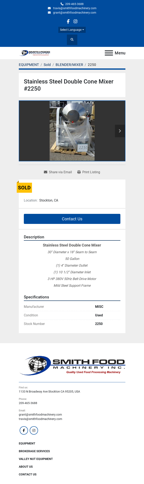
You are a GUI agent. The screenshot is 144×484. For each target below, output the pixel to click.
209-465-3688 (74, 4)
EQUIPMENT (27, 443)
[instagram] (75, 21)
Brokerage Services (34, 451)
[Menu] (109, 52)
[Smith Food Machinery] (72, 365)
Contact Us (72, 218)
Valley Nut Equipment (36, 459)
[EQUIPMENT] (29, 65)
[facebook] (68, 21)
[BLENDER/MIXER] (69, 65)
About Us (26, 466)
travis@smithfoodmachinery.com (74, 8)
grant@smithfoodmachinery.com (74, 12)
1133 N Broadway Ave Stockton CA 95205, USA (49, 391)
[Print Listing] (89, 172)
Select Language (71, 29)
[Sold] (47, 65)
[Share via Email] (58, 172)
